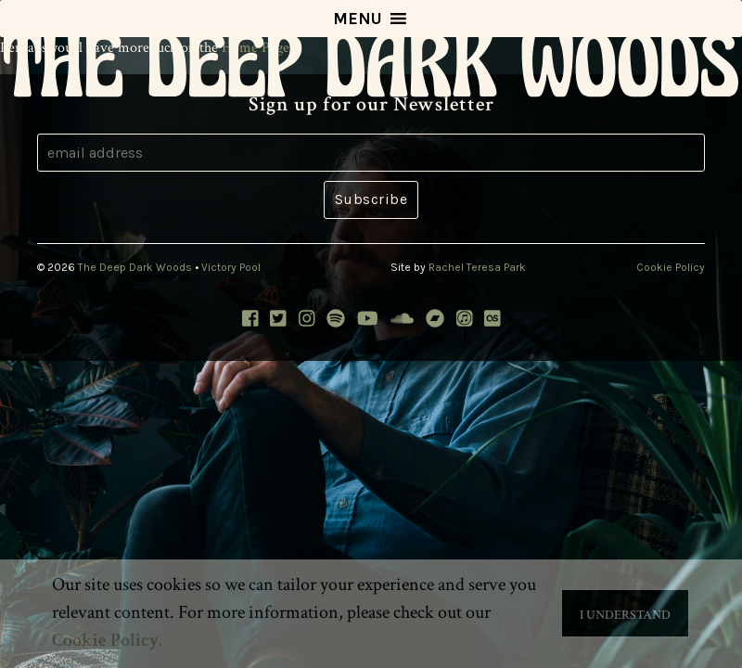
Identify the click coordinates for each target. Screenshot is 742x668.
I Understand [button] (625, 615)
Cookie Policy (670, 267)
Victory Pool (231, 267)
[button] (357, 18)
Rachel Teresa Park (477, 267)
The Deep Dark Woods (135, 267)
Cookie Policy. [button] (107, 640)
